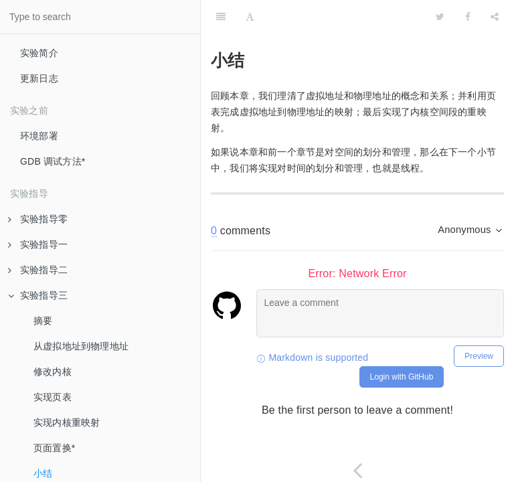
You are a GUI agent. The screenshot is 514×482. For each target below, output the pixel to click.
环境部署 (39, 136)
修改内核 (52, 371)
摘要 (42, 320)
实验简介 (39, 53)
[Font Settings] (250, 16)
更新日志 (39, 78)
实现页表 (52, 397)
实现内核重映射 (66, 422)
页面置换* (54, 448)
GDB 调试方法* (52, 161)
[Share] (495, 16)
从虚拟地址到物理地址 (80, 346)
